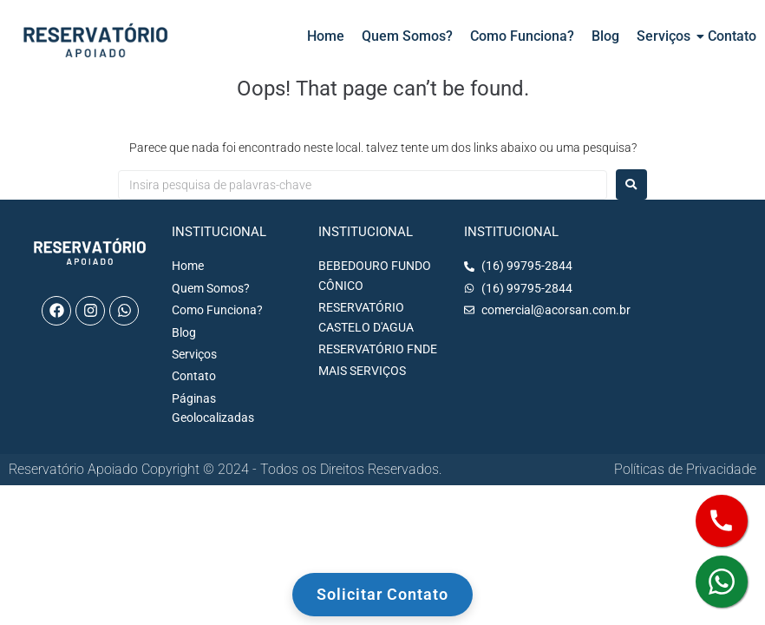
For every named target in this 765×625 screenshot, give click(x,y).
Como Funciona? (522, 36)
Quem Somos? (407, 36)
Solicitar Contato (382, 594)
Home (325, 36)
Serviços (663, 36)
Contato (732, 36)
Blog (605, 36)
